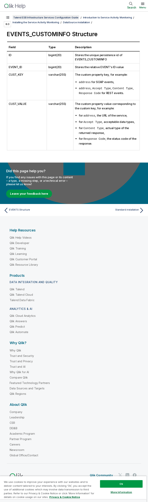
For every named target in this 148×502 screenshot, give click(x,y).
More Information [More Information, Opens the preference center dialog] (121, 492)
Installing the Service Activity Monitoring (36, 22)
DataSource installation (76, 22)
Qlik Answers (18, 319)
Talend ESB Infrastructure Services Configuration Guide (45, 17)
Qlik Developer (19, 241)
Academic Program (22, 432)
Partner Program (20, 437)
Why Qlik (15, 349)
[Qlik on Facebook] (135, 474)
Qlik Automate (19, 330)
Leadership (17, 416)
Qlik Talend (17, 288)
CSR (12, 421)
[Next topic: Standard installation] (110, 209)
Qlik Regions (18, 392)
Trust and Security (22, 354)
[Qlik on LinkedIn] (127, 474)
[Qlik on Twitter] (120, 474)
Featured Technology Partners (30, 381)
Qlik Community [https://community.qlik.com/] (101, 474)
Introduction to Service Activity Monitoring (107, 17)
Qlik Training (18, 247)
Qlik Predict (17, 325)
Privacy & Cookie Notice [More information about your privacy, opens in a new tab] (64, 497)
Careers (15, 443)
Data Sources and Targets (27, 387)
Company (16, 410)
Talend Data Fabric (22, 298)
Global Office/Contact (24, 454)
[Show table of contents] (8, 17)
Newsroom (17, 448)
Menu (142, 7)
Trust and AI (17, 365)
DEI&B (13, 426)
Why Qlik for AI (19, 370)
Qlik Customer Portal (23, 258)
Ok (121, 483)
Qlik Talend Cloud (21, 293)
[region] (73, 489)
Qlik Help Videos (21, 236)
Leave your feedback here (29, 192)
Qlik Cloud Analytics (23, 314)
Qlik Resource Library (24, 263)
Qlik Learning (18, 252)
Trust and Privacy (21, 360)
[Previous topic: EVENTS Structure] (38, 209)
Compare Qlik (19, 376)
